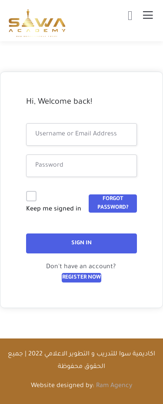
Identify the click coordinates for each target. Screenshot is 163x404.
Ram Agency (114, 386)
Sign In (81, 243)
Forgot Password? (113, 203)
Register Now (81, 278)
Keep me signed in (53, 209)
